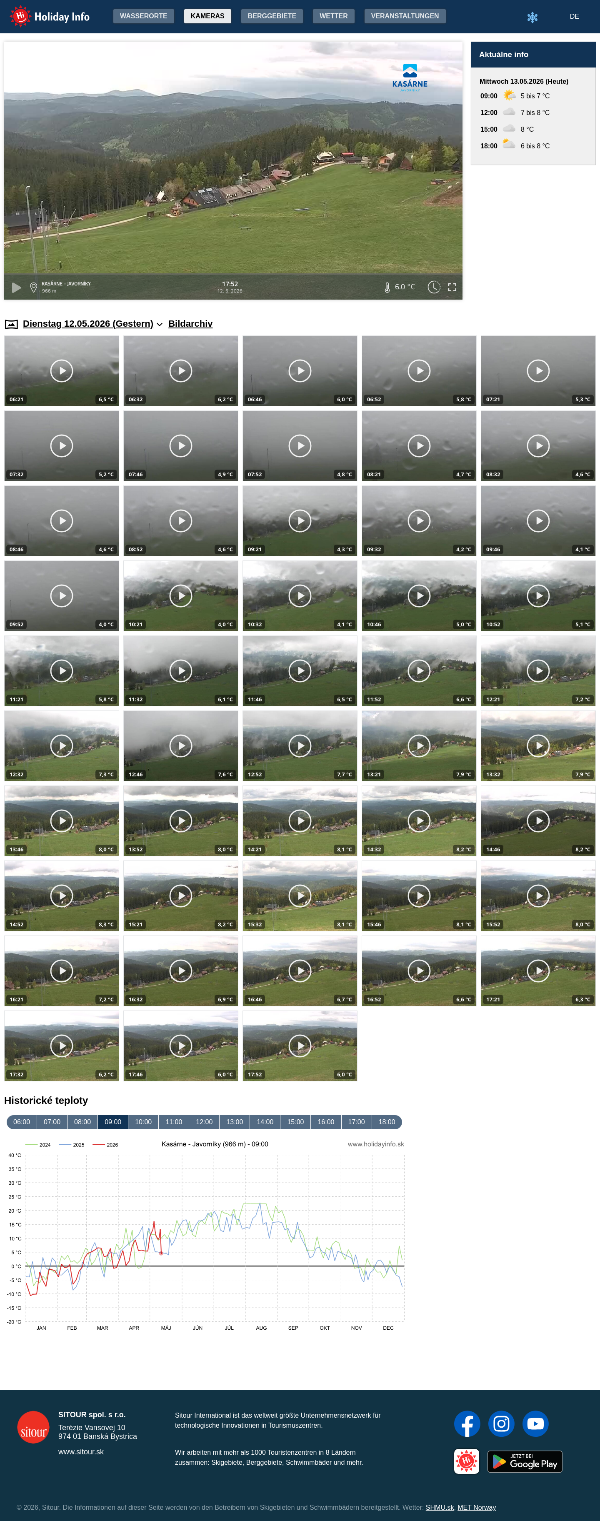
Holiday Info (41, 10)
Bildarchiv (190, 323)
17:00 (356, 1122)
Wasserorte (144, 16)
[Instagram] (501, 1425)
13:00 (234, 1122)
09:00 (113, 1122)
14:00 (265, 1122)
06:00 (21, 1122)
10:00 (143, 1122)
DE (574, 16)
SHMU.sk (440, 1507)
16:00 (326, 1122)
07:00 (52, 1122)
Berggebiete (272, 16)
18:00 (387, 1122)
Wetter (334, 16)
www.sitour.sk (81, 1452)
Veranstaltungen (405, 16)
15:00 (295, 1122)
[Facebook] (467, 1425)
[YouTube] (535, 1425)
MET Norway (477, 1507)
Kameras (208, 16)
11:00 (173, 1122)
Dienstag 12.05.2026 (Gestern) (92, 323)
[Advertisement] (533, 233)
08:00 (82, 1122)
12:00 (204, 1122)
